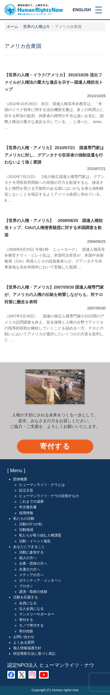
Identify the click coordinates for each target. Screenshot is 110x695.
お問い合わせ (23, 637)
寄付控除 (26, 631)
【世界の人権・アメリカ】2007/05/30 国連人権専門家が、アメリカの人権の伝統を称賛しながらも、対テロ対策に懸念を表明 (54, 294)
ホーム (12, 27)
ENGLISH (82, 9)
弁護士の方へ (29, 569)
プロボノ (26, 586)
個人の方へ (28, 558)
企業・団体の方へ (33, 563)
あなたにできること (29, 547)
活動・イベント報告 (35, 541)
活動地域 (26, 530)
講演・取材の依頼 (33, 592)
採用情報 (26, 513)
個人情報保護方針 (27, 648)
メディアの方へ (31, 575)
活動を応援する (25, 597)
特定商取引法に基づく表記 (34, 654)
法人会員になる (31, 609)
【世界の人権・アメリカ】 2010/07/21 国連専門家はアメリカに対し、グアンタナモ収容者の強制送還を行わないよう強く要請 (54, 154)
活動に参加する (31, 552)
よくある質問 (23, 642)
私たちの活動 (23, 518)
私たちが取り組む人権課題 (40, 535)
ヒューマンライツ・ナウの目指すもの (49, 496)
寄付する (55, 446)
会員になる (28, 603)
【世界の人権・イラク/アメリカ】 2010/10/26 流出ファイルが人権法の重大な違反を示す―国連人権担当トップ (53, 82)
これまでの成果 (31, 501)
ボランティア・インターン (40, 580)
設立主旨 (26, 490)
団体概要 (20, 479)
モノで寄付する (31, 625)
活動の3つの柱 (30, 524)
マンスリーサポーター (36, 614)
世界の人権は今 (36, 27)
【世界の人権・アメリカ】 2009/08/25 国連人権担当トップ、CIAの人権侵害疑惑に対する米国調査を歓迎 (53, 227)
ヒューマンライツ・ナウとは (42, 485)
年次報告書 (28, 507)
